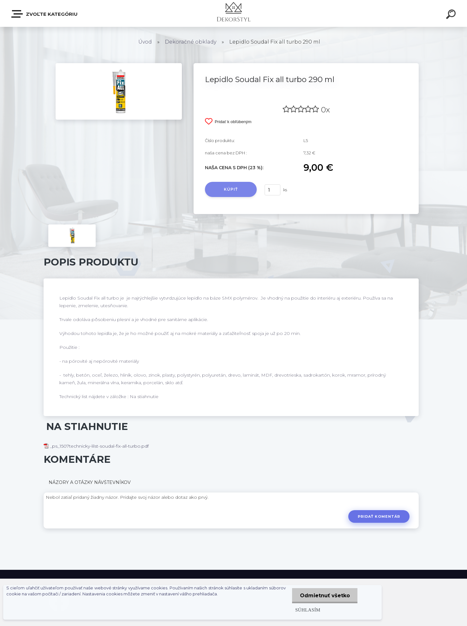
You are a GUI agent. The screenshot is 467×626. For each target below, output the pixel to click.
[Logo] (233, 13)
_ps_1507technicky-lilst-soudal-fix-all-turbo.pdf (96, 446)
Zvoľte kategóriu (45, 14)
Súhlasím (307, 609)
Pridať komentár (379, 516)
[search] (452, 15)
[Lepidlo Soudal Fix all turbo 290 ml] (119, 65)
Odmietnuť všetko (325, 596)
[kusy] (272, 189)
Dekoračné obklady (190, 42)
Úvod (145, 42)
